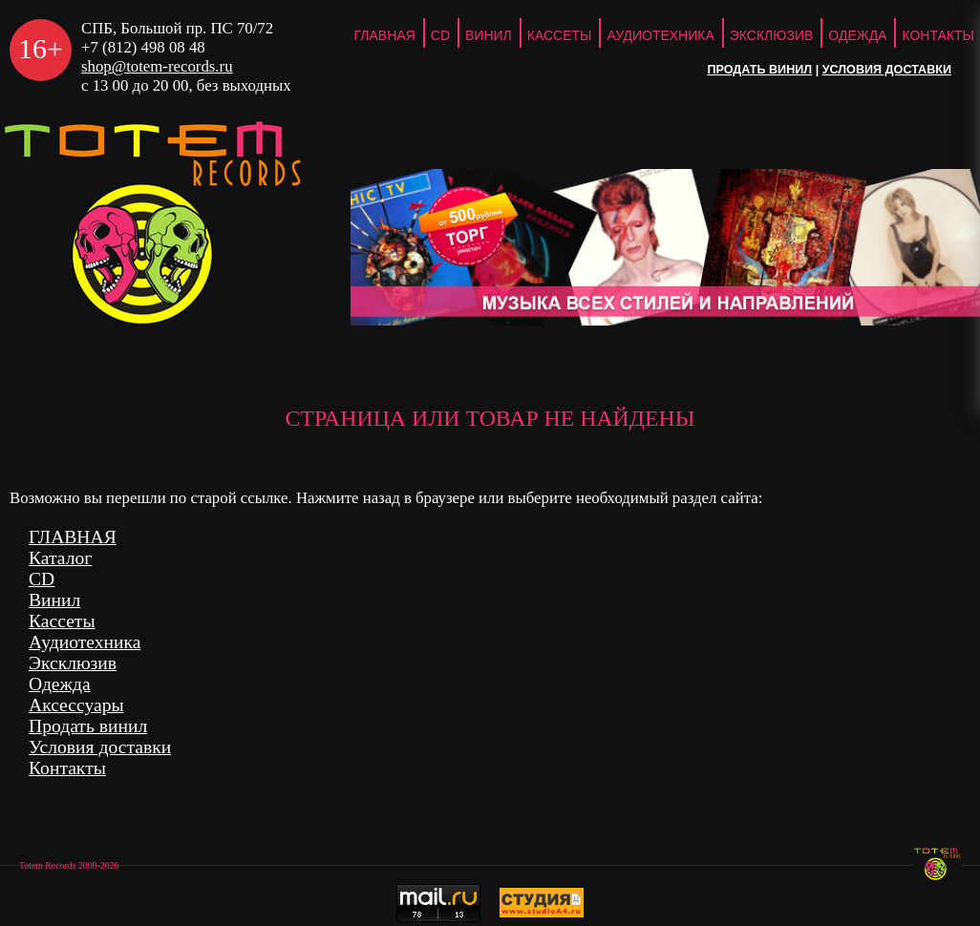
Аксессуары (76, 705)
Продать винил (759, 69)
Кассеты (559, 35)
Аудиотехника (660, 35)
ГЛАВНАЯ (384, 35)
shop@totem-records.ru (157, 66)
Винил (488, 35)
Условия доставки (886, 69)
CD (440, 35)
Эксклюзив (772, 35)
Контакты (67, 768)
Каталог (60, 558)
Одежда (857, 35)
